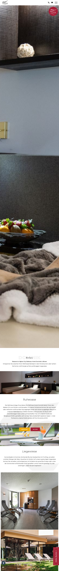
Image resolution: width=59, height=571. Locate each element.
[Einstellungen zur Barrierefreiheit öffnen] (3, 563)
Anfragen (24, 429)
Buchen (35, 429)
